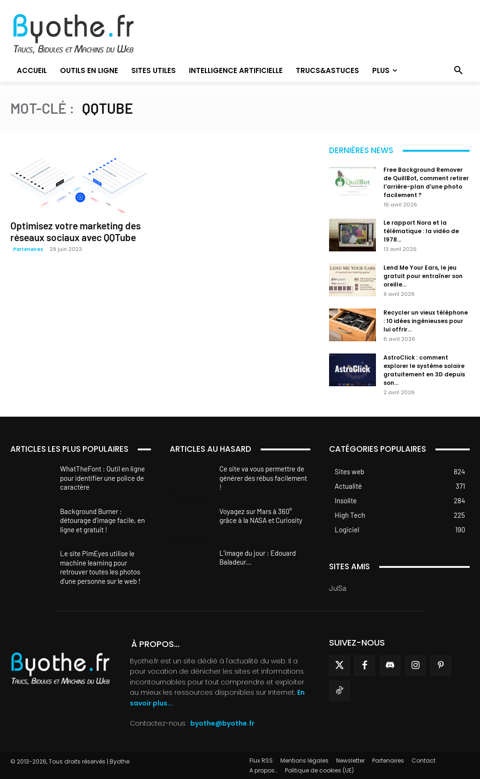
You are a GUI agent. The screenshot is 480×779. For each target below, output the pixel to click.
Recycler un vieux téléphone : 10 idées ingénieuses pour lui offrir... (425, 321)
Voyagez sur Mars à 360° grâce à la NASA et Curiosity (260, 516)
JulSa (337, 588)
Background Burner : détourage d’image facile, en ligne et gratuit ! (102, 520)
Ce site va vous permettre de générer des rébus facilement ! (263, 477)
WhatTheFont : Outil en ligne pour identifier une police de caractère (102, 477)
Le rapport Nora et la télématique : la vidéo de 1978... (421, 231)
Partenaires (28, 249)
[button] (458, 70)
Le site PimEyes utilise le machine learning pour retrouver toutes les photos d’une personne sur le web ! (100, 567)
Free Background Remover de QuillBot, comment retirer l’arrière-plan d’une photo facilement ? (426, 182)
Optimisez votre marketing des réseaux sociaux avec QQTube (75, 231)
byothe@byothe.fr (222, 723)
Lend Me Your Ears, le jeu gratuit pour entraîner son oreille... (423, 276)
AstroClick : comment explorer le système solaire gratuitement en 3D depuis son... (424, 370)
